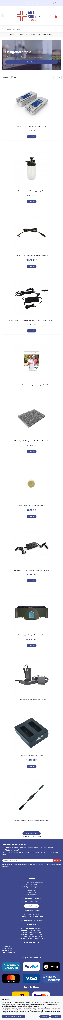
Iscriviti (56, 860)
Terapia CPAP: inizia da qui (31, 932)
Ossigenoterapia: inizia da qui (31, 934)
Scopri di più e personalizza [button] (13, 1016)
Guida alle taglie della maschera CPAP (32, 938)
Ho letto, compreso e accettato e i (31, 865)
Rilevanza (5, 77)
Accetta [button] (55, 1016)
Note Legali (6, 946)
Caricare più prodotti (32, 833)
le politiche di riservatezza (35, 864)
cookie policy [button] (35, 1006)
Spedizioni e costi (8, 952)
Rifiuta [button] (44, 1016)
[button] (31, 62)
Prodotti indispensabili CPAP (31, 936)
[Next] (60, 77)
